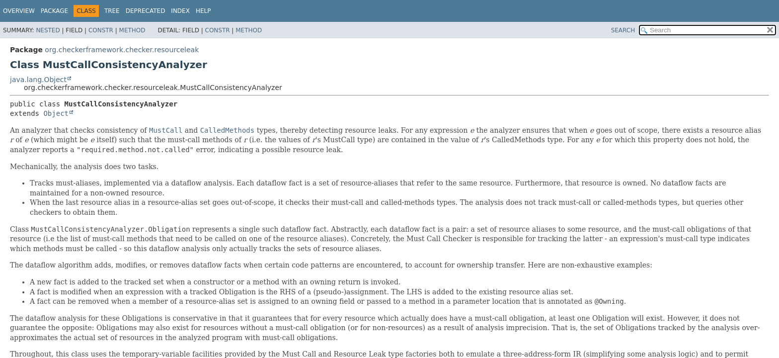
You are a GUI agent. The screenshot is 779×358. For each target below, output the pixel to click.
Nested (48, 30)
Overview (19, 10)
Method (132, 30)
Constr (100, 30)
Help (203, 10)
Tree (112, 10)
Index (180, 10)
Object (56, 113)
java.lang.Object (38, 80)
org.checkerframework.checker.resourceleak (122, 50)
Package (54, 10)
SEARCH (623, 30)
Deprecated (145, 10)
